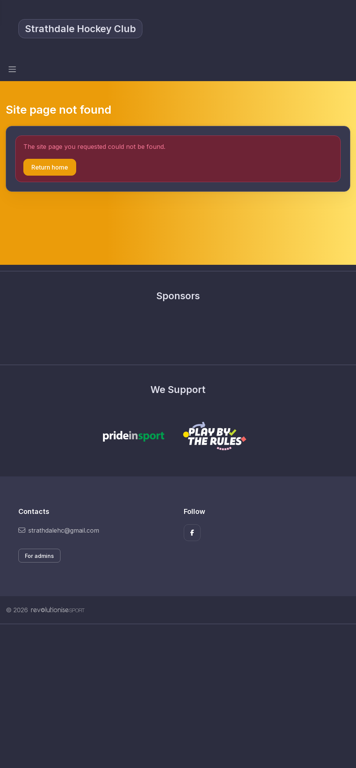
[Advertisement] (178, 696)
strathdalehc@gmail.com (58, 530)
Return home (49, 167)
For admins (39, 556)
